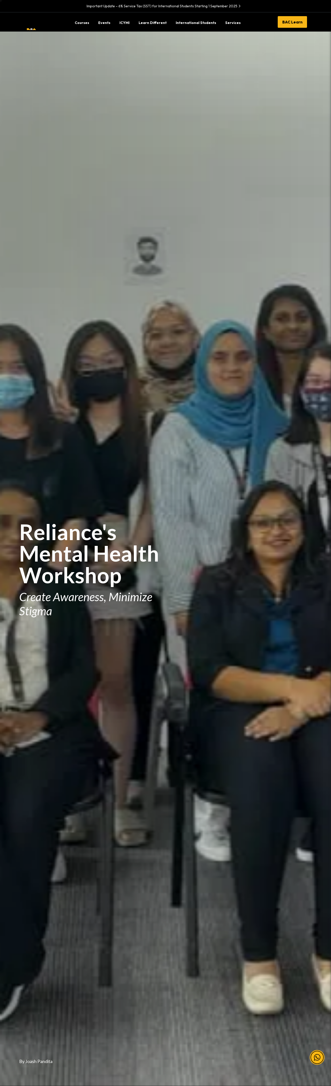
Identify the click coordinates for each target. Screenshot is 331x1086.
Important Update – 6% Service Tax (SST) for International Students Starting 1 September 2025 (164, 6)
